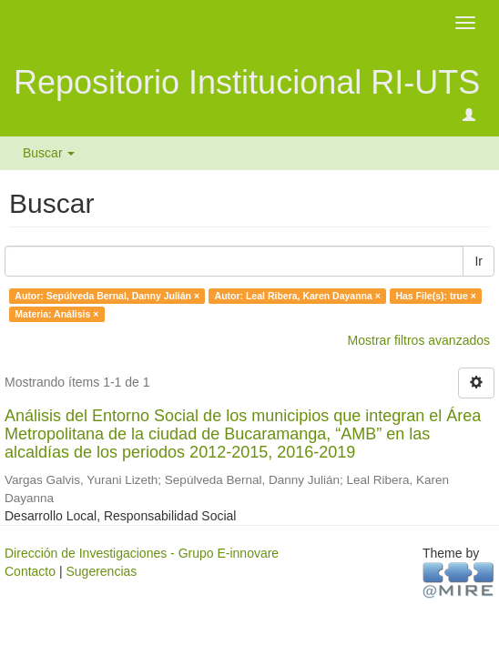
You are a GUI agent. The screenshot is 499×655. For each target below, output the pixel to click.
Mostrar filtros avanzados (419, 340)
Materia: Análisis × (56, 313)
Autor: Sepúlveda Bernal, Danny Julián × (107, 295)
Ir (478, 261)
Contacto (30, 571)
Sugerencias (101, 571)
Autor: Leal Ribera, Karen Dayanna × (298, 295)
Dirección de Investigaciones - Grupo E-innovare (142, 553)
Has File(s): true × (435, 295)
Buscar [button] (49, 153)
